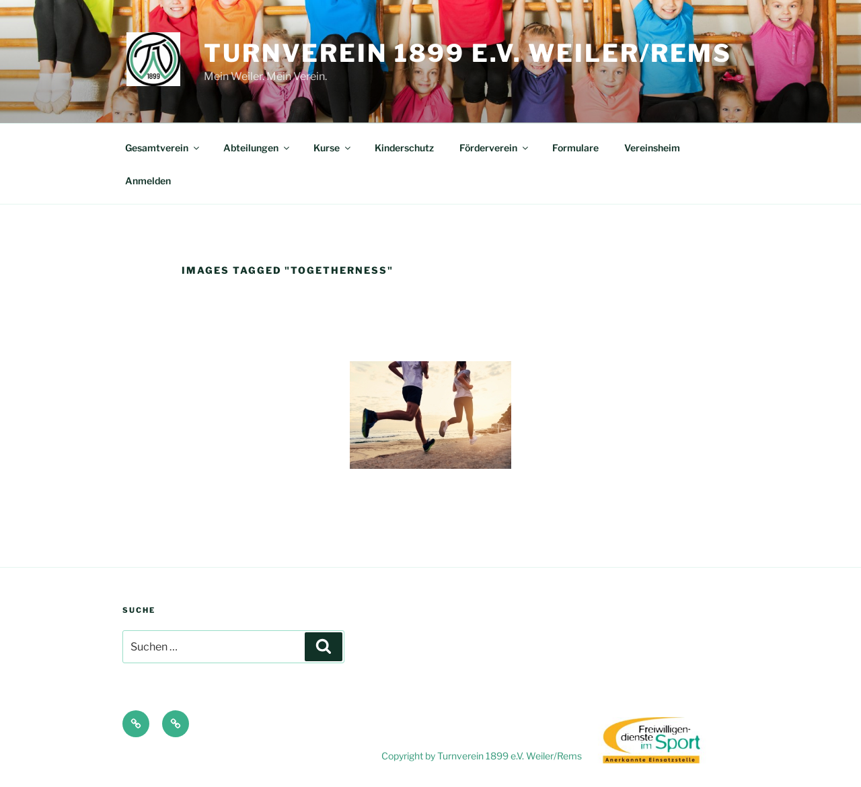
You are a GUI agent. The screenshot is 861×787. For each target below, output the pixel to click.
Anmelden (148, 180)
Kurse (332, 147)
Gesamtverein (163, 147)
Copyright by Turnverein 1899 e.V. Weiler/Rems (482, 755)
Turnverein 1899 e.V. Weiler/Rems (468, 53)
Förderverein (494, 147)
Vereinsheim (652, 147)
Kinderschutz (404, 147)
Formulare (575, 147)
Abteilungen (257, 147)
